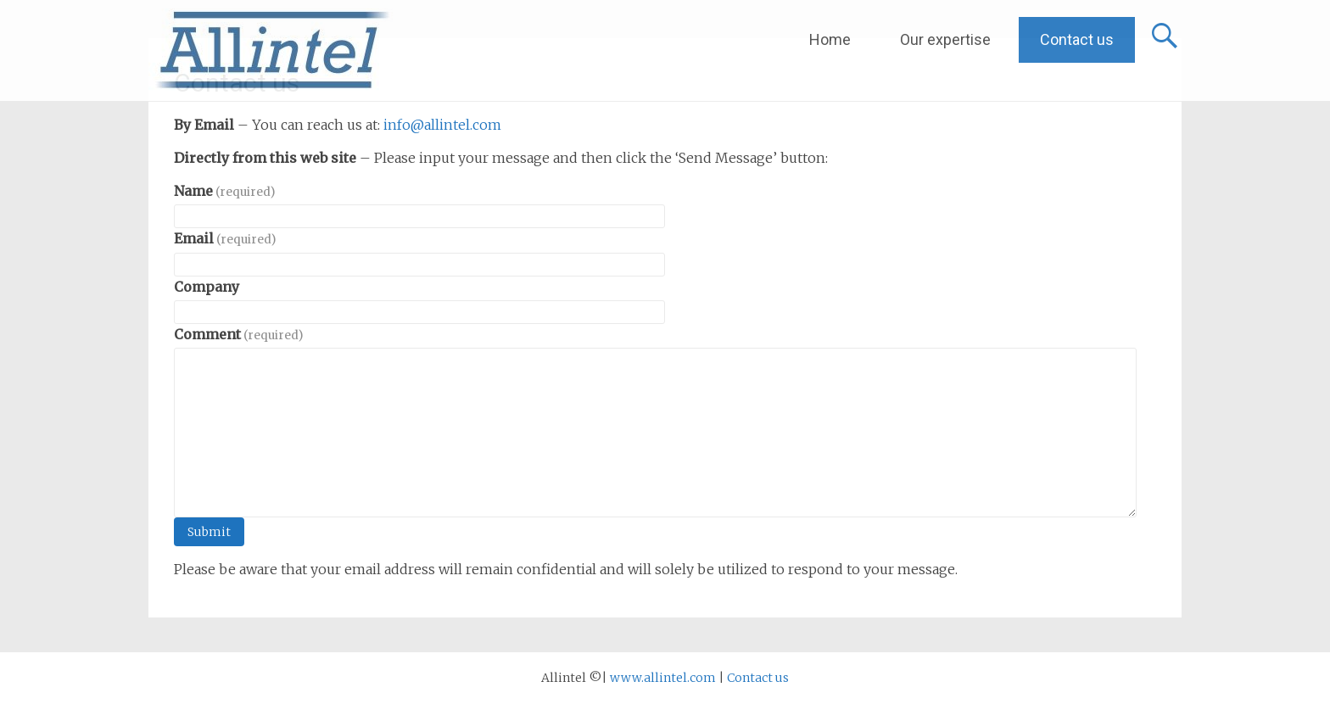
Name (224, 190)
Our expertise (945, 39)
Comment (238, 334)
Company (206, 286)
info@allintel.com (442, 124)
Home (830, 39)
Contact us (1077, 39)
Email (225, 238)
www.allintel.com (663, 677)
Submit (209, 531)
